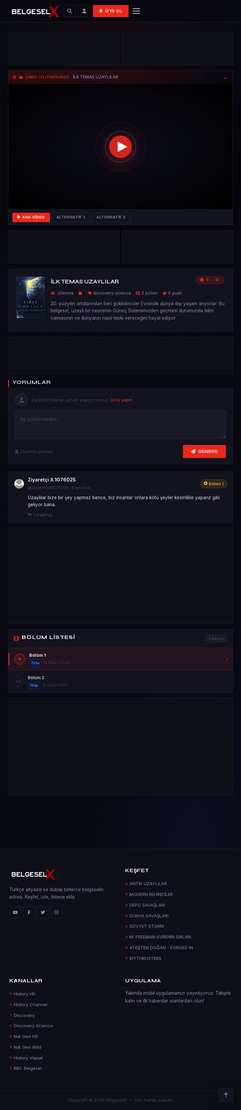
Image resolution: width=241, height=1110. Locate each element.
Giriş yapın (121, 399)
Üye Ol (110, 10)
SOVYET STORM (144, 926)
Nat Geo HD (23, 1036)
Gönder (204, 451)
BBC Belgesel (25, 1068)
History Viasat (26, 1057)
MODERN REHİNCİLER (149, 894)
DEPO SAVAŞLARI (145, 905)
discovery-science (112, 293)
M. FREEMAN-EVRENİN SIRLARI (158, 936)
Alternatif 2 (111, 217)
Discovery (22, 1015)
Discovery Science (31, 1025)
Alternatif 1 (70, 217)
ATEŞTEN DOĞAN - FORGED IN (159, 947)
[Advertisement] (63, 50)
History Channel (28, 1004)
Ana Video (31, 217)
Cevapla (40, 515)
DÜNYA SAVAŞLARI (146, 915)
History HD (22, 993)
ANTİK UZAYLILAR (146, 883)
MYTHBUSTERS (143, 958)
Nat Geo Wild (25, 1047)
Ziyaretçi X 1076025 (52, 479)
